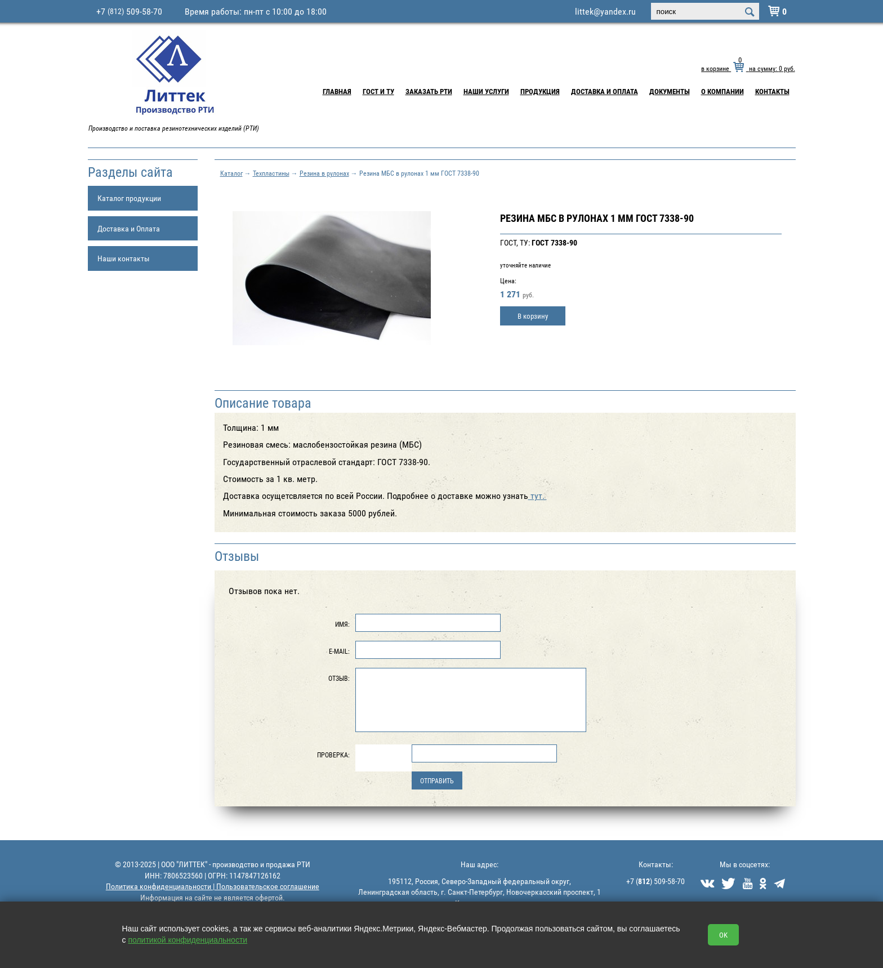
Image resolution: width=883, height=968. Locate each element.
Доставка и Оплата (604, 91)
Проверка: (333, 754)
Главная (337, 91)
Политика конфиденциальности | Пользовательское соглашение (212, 886)
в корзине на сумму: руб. (748, 68)
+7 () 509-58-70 (655, 881)
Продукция (540, 91)
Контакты (772, 91)
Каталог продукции (129, 198)
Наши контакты (123, 258)
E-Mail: (339, 650)
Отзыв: (339, 677)
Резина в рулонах (324, 172)
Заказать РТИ (428, 91)
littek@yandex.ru (605, 11)
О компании (722, 91)
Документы (669, 91)
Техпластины (271, 172)
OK (723, 935)
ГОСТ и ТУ (378, 91)
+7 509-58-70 (129, 11)
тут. (537, 495)
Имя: (342, 623)
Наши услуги (486, 91)
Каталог (231, 172)
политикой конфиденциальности (187, 939)
